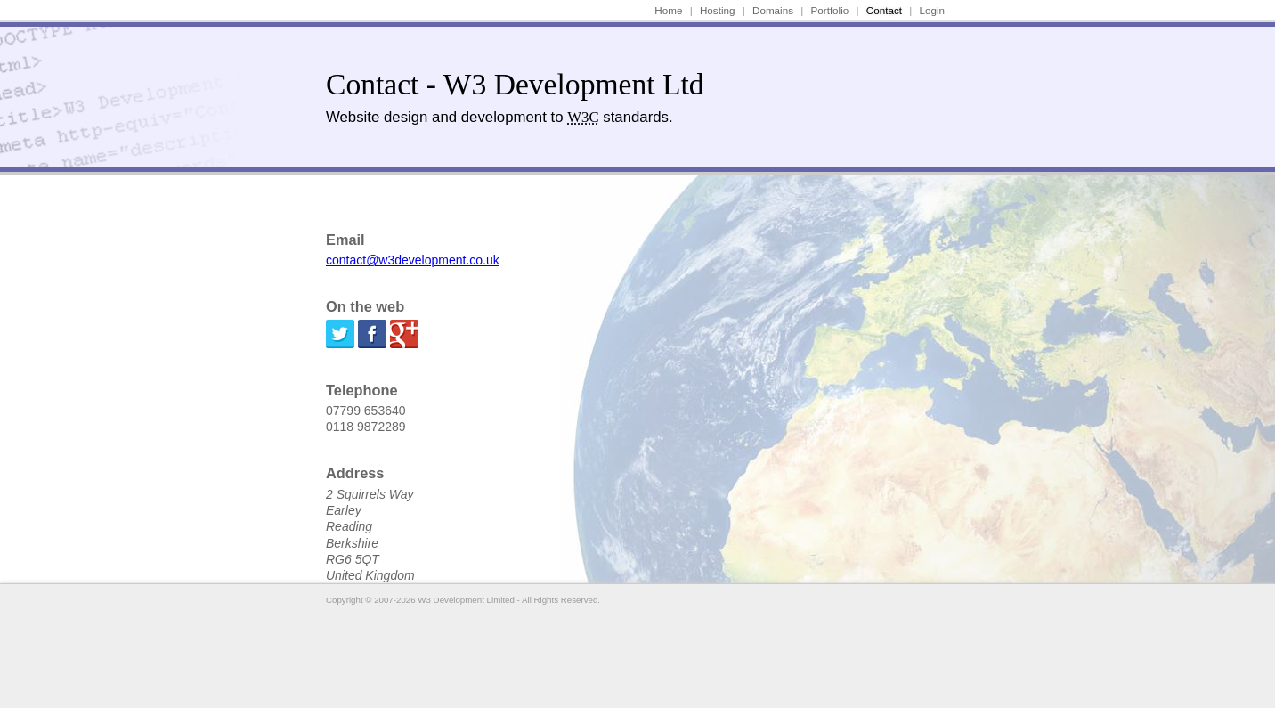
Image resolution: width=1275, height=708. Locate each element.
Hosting (717, 10)
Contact (884, 10)
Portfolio (830, 10)
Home (668, 10)
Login (932, 10)
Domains (772, 10)
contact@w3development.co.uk (412, 260)
